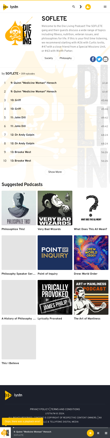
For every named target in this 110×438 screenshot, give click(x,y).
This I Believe (10, 363)
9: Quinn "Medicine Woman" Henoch (32, 432)
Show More (55, 172)
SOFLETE (19, 435)
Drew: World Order (85, 274)
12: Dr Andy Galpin (22, 135)
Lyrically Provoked (50, 318)
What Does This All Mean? (90, 229)
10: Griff (16, 100)
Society (49, 58)
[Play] (90, 433)
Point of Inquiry (48, 274)
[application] (55, 433)
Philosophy (66, 58)
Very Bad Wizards (49, 229)
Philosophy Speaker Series (19, 274)
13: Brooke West (21, 152)
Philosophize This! (13, 229)
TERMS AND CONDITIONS (65, 409)
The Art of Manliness (87, 318)
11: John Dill (18, 117)
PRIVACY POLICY (39, 409)
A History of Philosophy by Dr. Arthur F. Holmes (32, 318)
